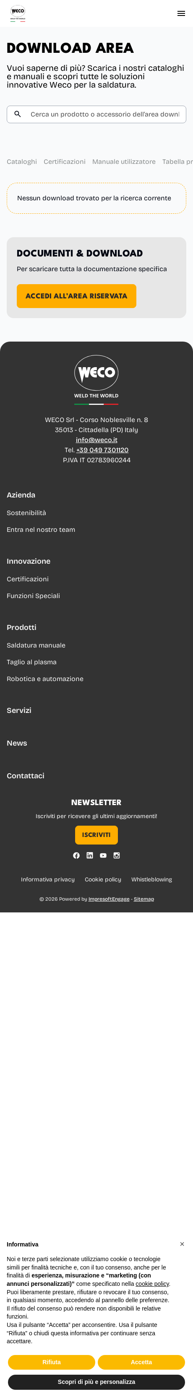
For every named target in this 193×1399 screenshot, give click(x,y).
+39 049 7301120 (102, 451)
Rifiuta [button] (51, 1374)
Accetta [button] (141, 1374)
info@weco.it (96, 441)
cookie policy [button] (152, 1295)
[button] (182, 1255)
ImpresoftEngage (109, 899)
